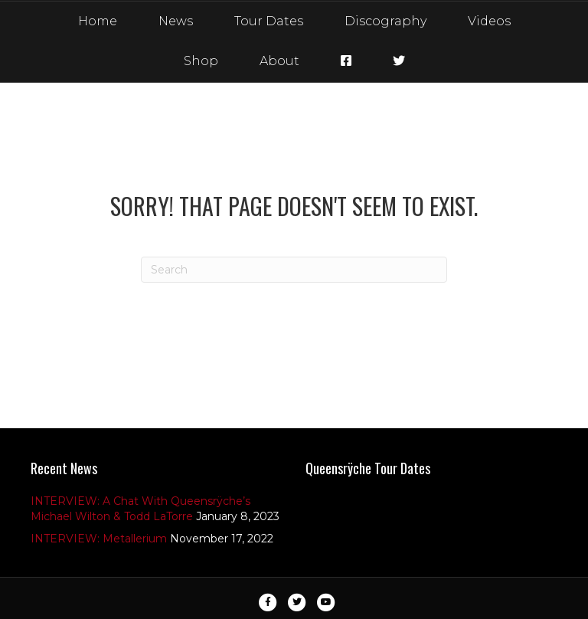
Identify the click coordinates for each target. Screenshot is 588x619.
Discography (385, 21)
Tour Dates (268, 21)
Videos (489, 21)
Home (97, 21)
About (279, 61)
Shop (201, 61)
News (175, 21)
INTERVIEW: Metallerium (99, 538)
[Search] (294, 270)
